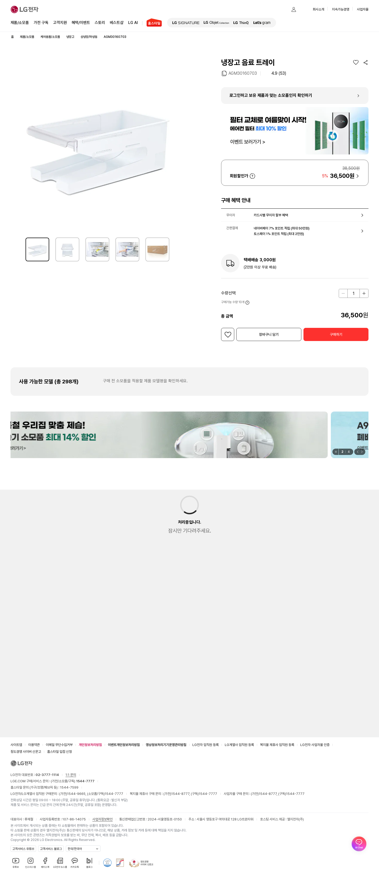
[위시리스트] (356, 62)
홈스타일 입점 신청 (59, 752)
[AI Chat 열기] (359, 857)
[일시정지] (335, 452)
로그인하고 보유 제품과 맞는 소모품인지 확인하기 (271, 95)
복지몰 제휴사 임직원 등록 (277, 745)
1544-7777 (114, 794)
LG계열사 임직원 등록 (239, 745)
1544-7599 (69, 787)
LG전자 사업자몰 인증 (315, 745)
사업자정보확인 (102, 819)
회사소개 (318, 9)
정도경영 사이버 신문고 (26, 752)
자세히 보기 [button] (252, 176)
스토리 (100, 22)
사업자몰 (362, 9)
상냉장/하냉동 (89, 37)
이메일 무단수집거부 (59, 745)
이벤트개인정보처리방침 (124, 745)
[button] (283, 9)
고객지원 (60, 22)
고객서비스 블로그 (51, 849)
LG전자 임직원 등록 (205, 745)
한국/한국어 (75, 849)
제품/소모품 (20, 22)
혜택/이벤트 (81, 22)
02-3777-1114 (47, 775)
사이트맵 (16, 745)
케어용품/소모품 (50, 37)
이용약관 (34, 745)
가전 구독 (41, 22)
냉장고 (70, 37)
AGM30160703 (242, 73)
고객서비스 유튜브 (23, 849)
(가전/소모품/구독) (72, 781)
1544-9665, (77, 794)
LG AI (133, 22)
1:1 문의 (71, 775)
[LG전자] (25, 9)
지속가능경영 (340, 9)
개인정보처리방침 (90, 745)
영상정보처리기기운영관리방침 (166, 745)
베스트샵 (116, 22)
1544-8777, (181, 794)
